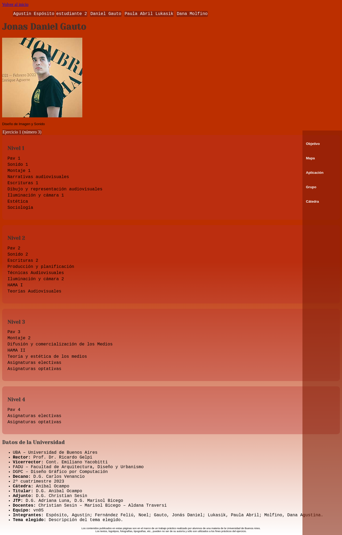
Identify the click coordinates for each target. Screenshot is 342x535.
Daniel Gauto (105, 13)
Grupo (311, 187)
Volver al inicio (15, 4)
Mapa (310, 158)
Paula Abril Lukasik (149, 13)
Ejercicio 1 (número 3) (22, 132)
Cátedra (312, 201)
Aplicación (315, 173)
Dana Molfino (192, 13)
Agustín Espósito (34, 13)
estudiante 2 (71, 13)
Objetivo (313, 144)
